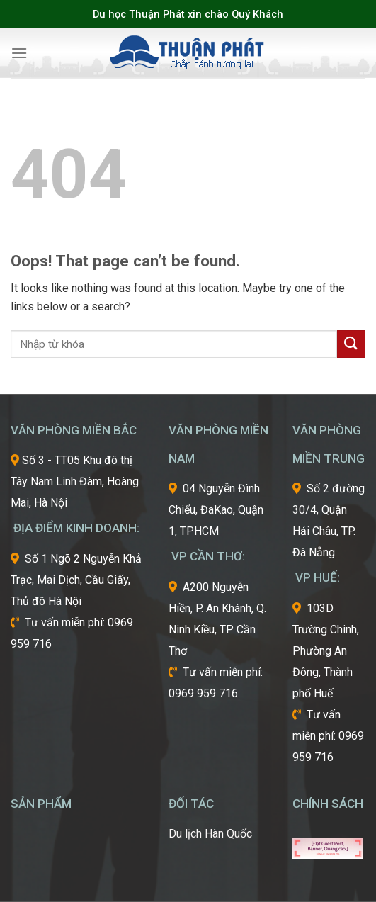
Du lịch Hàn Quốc (210, 833)
